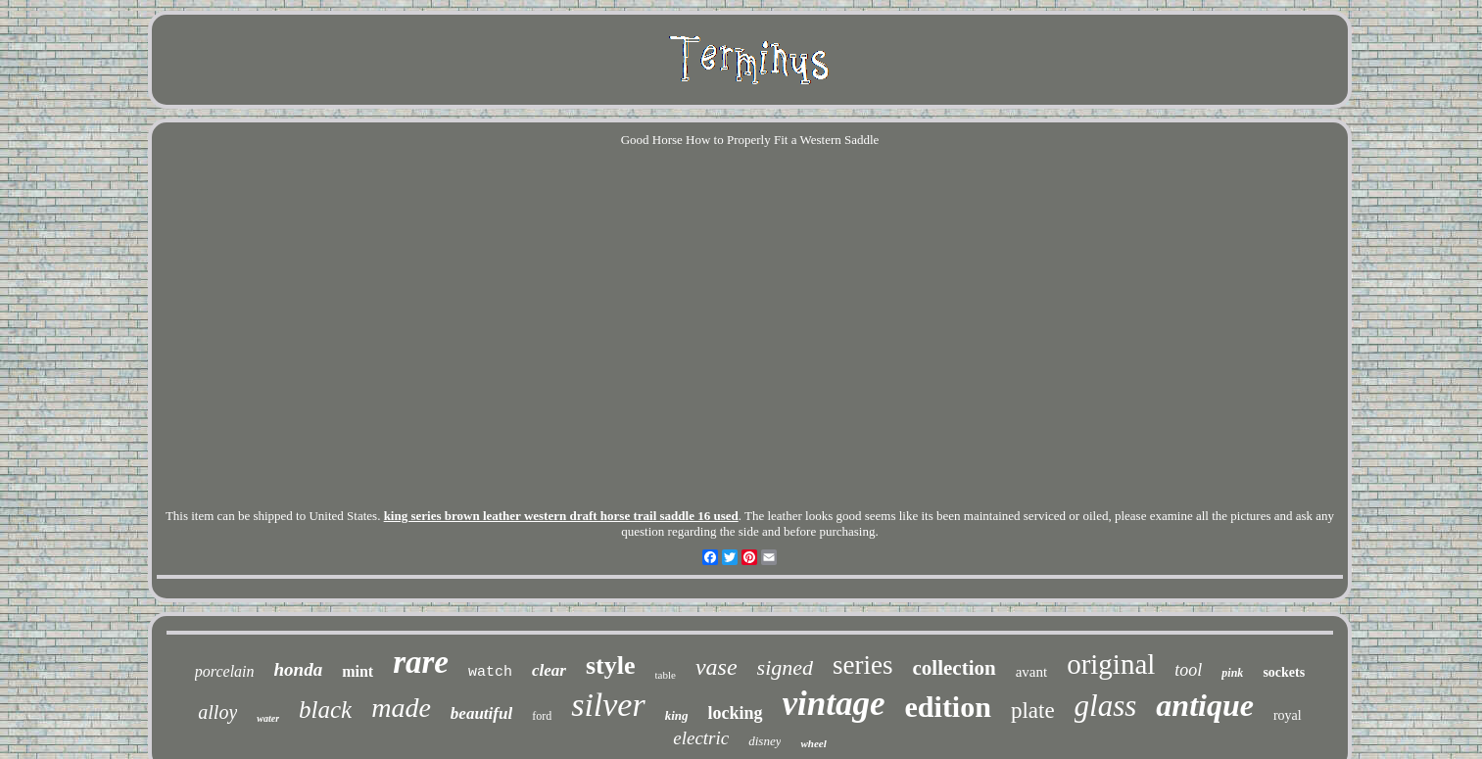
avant (1031, 672)
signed (785, 667)
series (862, 665)
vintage (834, 704)
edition (948, 706)
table (665, 675)
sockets (1284, 672)
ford (541, 716)
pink (1232, 673)
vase (716, 667)
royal (1287, 715)
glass (1106, 705)
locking (735, 713)
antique (1205, 705)
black (325, 709)
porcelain (225, 671)
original (1111, 664)
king (677, 715)
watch (490, 672)
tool (1188, 670)
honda (298, 669)
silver (608, 705)
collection (954, 668)
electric (701, 738)
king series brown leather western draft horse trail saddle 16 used (561, 515)
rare (421, 662)
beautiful (481, 713)
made (401, 707)
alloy (217, 712)
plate (1033, 710)
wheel (813, 743)
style (611, 665)
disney (764, 741)
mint (357, 671)
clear (549, 670)
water (268, 718)
